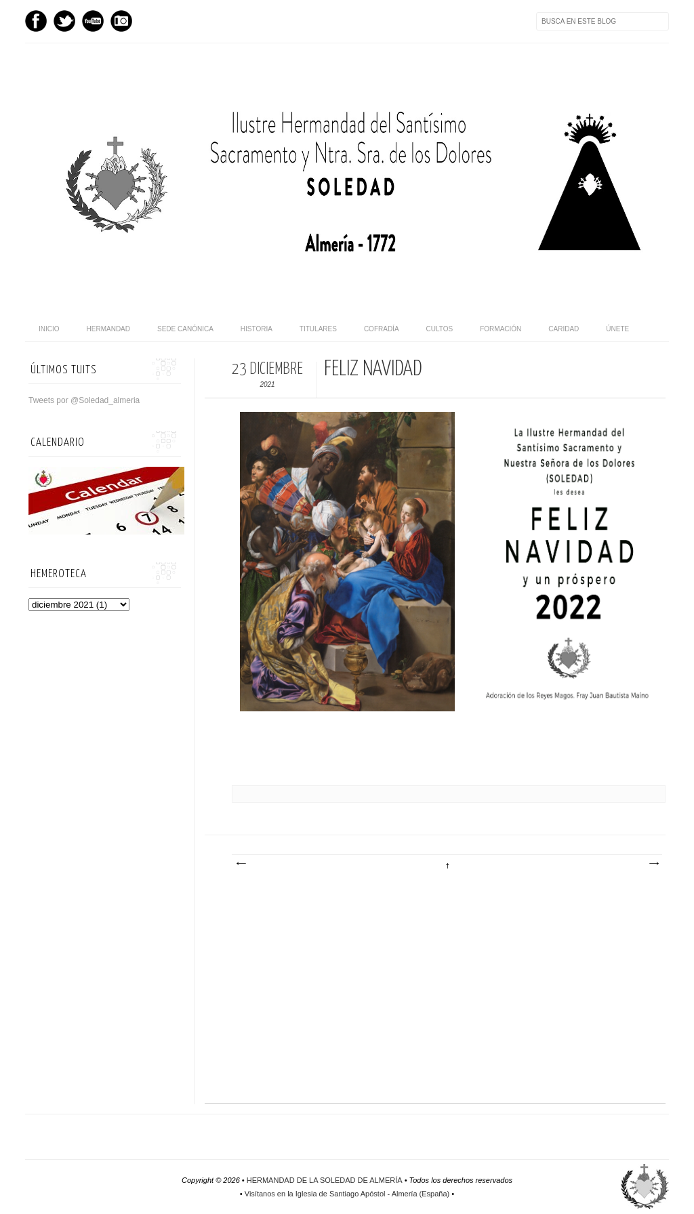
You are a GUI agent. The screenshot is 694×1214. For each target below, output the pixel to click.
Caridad (563, 329)
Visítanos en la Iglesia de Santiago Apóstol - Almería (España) (347, 1194)
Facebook (36, 21)
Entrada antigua (653, 864)
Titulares (318, 329)
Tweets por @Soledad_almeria (84, 400)
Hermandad (108, 329)
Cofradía (381, 329)
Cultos (439, 329)
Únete (617, 329)
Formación (500, 329)
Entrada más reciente (240, 864)
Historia (256, 329)
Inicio (49, 329)
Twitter (64, 21)
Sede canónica (185, 329)
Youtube (93, 21)
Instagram (121, 21)
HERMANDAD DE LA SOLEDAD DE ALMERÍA (325, 1180)
